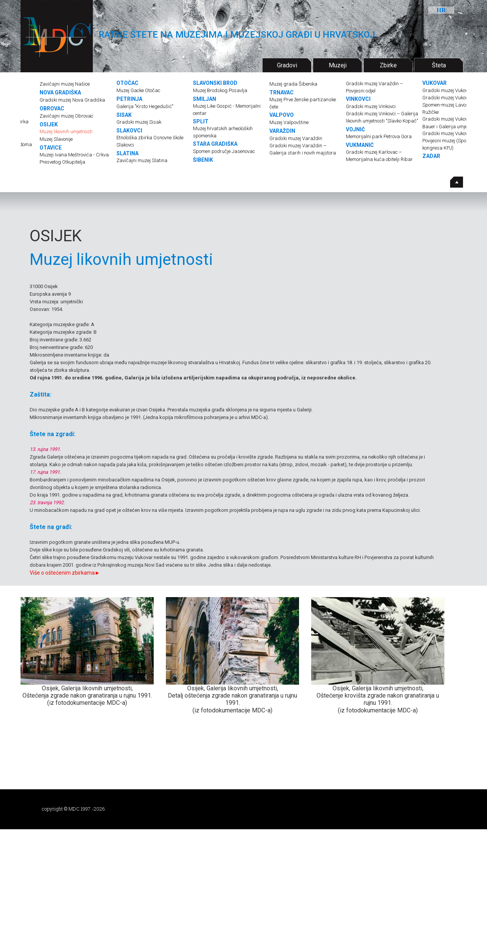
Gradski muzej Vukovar (447, 90)
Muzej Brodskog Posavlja (220, 90)
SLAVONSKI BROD (215, 83)
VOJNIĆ (355, 129)
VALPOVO (281, 115)
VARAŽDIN (282, 131)
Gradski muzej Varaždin (295, 138)
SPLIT (200, 121)
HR (441, 10)
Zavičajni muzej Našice (65, 84)
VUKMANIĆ (360, 145)
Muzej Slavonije (56, 139)
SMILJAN (204, 99)
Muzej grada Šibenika (293, 84)
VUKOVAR (434, 83)
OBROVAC (52, 108)
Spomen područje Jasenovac (224, 151)
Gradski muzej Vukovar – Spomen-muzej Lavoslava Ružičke (450, 105)
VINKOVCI (358, 99)
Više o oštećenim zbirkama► (65, 573)
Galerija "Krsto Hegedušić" (144, 106)
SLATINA (127, 153)
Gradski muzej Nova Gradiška (72, 100)
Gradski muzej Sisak (138, 122)
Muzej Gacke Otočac (138, 90)
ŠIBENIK (203, 160)
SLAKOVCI (129, 130)
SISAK (124, 115)
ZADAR (431, 156)
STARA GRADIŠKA (215, 144)
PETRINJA (129, 99)
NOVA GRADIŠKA (60, 92)
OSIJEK (49, 124)
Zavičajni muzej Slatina (141, 160)
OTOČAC (127, 83)
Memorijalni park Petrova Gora (379, 136)
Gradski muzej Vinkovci (371, 106)
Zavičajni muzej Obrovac (66, 116)
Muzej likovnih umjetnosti (66, 131)
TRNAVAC (281, 92)
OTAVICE (51, 148)
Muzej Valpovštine (289, 122)
